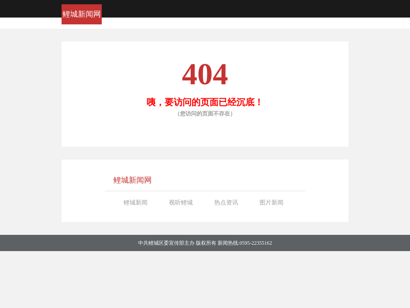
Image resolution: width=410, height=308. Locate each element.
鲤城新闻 (135, 202)
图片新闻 (271, 202)
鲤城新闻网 (81, 14)
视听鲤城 (181, 202)
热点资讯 (226, 202)
